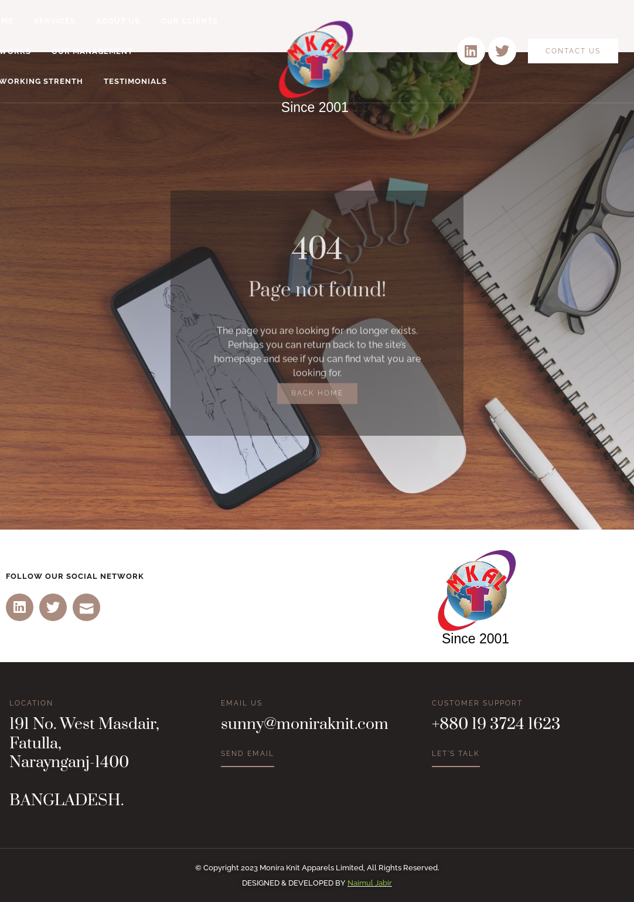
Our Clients (189, 20)
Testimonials (135, 81)
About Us (118, 20)
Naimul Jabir (369, 883)
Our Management (92, 51)
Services (55, 20)
